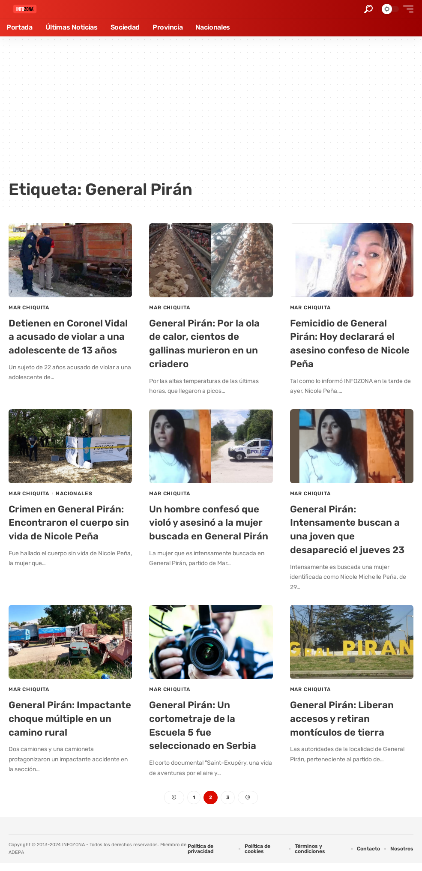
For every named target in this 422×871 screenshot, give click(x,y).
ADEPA (16, 860)
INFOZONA (73, 852)
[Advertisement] (211, 111)
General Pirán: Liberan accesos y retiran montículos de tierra (345, 716)
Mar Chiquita (29, 308)
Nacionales (74, 492)
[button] (368, 9)
